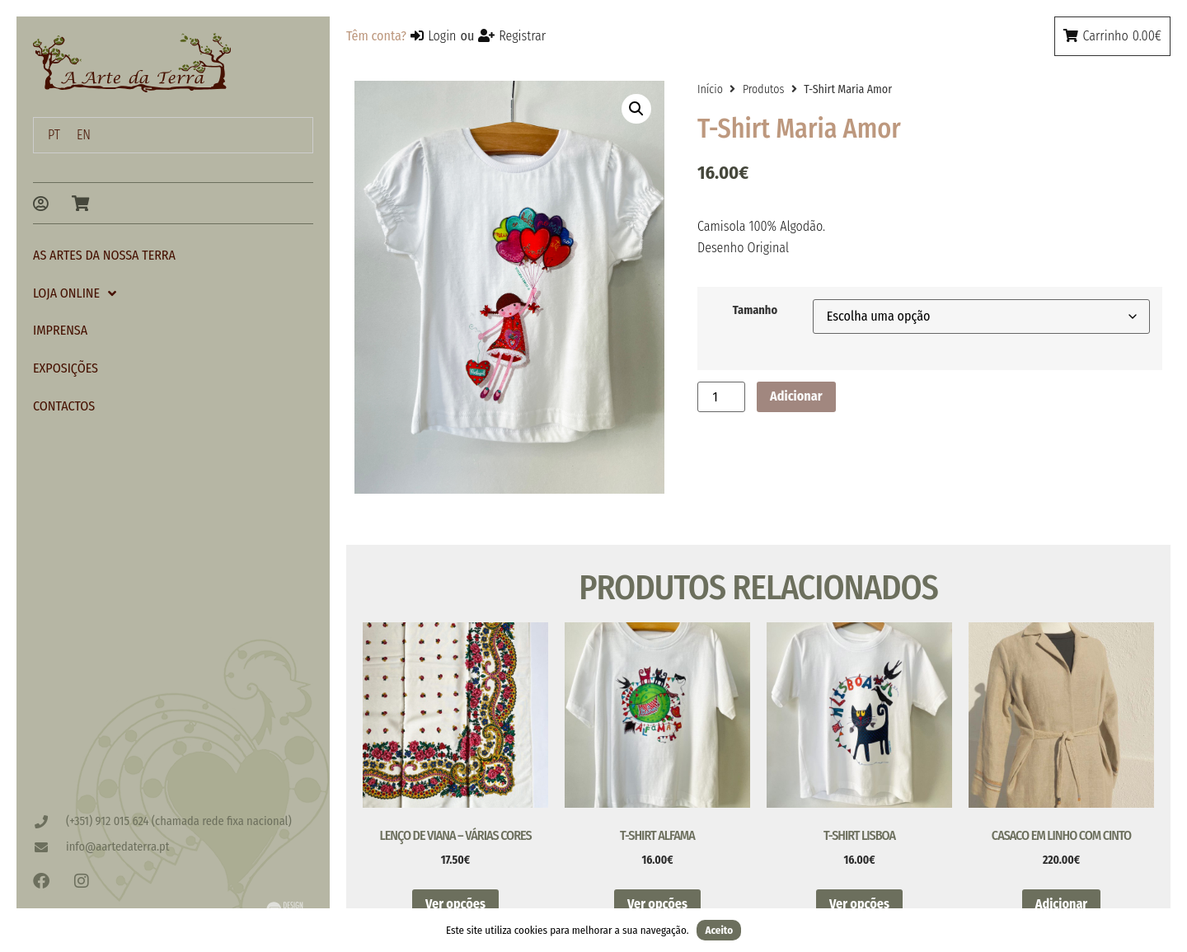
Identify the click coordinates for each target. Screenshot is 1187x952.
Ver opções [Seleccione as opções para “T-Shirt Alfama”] (657, 904)
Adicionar (796, 396)
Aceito (719, 930)
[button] (636, 109)
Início (710, 89)
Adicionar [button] (1061, 904)
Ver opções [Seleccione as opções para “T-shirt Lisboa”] (859, 904)
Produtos (763, 89)
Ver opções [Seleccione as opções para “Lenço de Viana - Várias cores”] (455, 904)
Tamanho (755, 311)
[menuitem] (54, 135)
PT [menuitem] (54, 135)
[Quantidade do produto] (721, 397)
